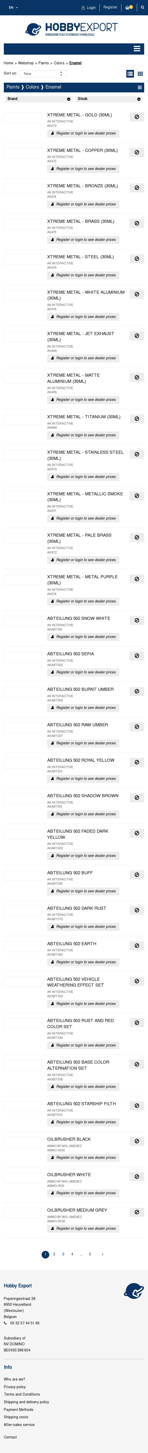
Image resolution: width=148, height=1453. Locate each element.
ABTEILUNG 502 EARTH (71, 944)
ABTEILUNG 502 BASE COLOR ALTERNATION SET (78, 1066)
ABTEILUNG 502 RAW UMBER (77, 725)
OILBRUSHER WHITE (69, 1175)
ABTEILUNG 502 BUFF (70, 873)
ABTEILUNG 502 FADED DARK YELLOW (77, 835)
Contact (10, 1437)
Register (110, 7)
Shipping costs (16, 1417)
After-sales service (19, 1425)
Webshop (26, 63)
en (11, 7)
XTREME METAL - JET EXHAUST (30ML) (80, 337)
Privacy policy (15, 1387)
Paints (44, 63)
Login (91, 8)
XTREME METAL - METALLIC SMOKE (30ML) (85, 497)
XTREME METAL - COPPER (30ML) (82, 151)
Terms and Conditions (22, 1394)
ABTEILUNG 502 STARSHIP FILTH (81, 1104)
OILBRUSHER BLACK (69, 1140)
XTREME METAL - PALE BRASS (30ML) (79, 539)
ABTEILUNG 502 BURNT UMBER (80, 690)
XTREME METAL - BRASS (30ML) (80, 222)
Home (8, 63)
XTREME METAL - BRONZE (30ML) (82, 186)
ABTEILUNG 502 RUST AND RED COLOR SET (80, 1024)
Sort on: (10, 73)
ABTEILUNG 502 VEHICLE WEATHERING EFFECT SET (75, 983)
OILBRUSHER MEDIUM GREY (77, 1211)
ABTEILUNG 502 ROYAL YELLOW (80, 761)
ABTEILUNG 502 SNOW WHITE (78, 619)
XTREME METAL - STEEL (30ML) (80, 257)
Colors (59, 63)
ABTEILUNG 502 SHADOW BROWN (82, 796)
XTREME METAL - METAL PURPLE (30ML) (82, 580)
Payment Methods (18, 1410)
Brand (12, 99)
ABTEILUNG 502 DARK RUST (76, 909)
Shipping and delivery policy (26, 1402)
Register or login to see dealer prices (86, 133)
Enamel (75, 63)
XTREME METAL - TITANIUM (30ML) (83, 417)
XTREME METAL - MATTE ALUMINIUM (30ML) (73, 379)
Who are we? (14, 1379)
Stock (82, 99)
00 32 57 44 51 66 (25, 1323)
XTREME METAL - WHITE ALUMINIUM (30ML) (86, 296)
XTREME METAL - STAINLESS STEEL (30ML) (85, 456)
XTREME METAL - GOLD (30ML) (79, 115)
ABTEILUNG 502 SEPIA (70, 654)
